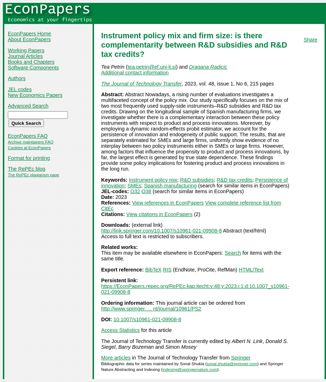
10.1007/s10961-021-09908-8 (147, 319)
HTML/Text (251, 270)
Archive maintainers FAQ (30, 142)
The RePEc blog (26, 169)
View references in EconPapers (168, 203)
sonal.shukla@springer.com (232, 364)
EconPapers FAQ (28, 136)
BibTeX (153, 270)
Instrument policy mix (153, 180)
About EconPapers (29, 39)
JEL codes (20, 89)
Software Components (33, 67)
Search (233, 253)
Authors (17, 78)
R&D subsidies (197, 180)
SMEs (134, 185)
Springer (240, 358)
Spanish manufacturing (170, 185)
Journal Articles (25, 56)
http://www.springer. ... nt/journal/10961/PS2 (151, 309)
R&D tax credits (234, 180)
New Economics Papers (35, 95)
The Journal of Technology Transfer (141, 84)
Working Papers (26, 50)
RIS (167, 270)
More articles (115, 358)
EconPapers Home (29, 33)
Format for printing (29, 158)
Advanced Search (28, 106)
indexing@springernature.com (189, 369)
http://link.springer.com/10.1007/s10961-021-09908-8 (161, 231)
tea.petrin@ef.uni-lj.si (152, 67)
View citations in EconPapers (159, 214)
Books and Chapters (31, 62)
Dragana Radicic (208, 67)
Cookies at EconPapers (29, 148)
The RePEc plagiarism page (33, 175)
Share (310, 40)
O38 (146, 191)
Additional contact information (135, 72)
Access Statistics (120, 330)
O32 (135, 191)
